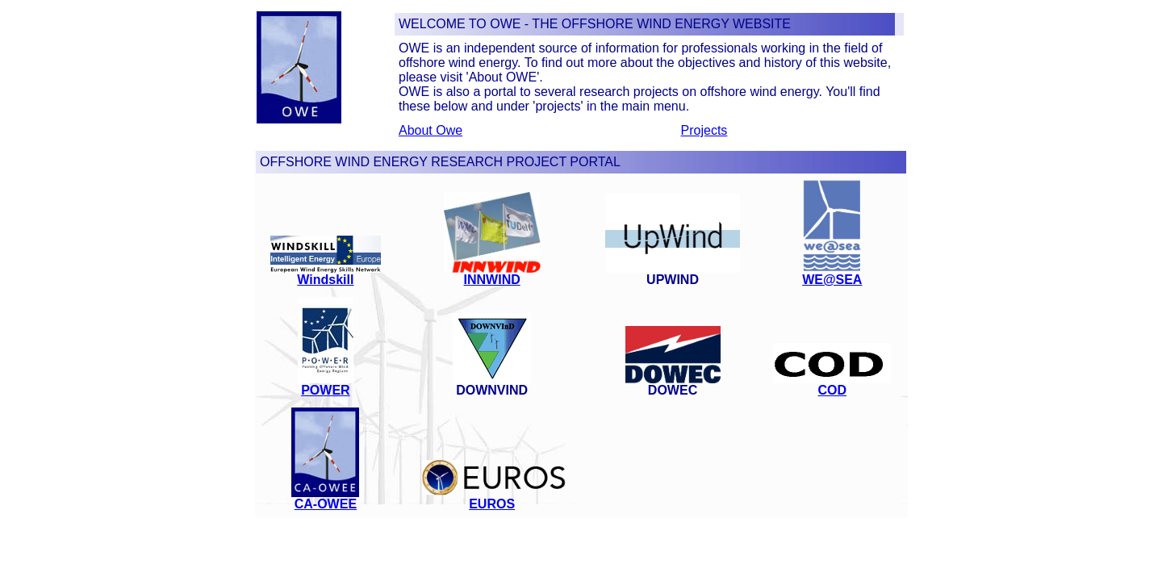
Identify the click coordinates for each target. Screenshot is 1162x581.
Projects (704, 130)
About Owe (430, 130)
